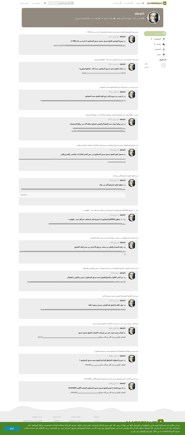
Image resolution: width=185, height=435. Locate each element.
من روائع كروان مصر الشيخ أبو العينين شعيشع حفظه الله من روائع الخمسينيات (110, 115)
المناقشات (56, 421)
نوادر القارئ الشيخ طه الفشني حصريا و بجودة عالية (119, 296)
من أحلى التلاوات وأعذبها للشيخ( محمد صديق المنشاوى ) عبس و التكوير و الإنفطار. (109, 268)
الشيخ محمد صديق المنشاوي (32, 421)
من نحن (97, 421)
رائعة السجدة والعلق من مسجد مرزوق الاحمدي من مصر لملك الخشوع (113, 238)
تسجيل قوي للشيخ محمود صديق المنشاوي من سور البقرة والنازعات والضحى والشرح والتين (106, 145)
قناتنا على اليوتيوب (74, 421)
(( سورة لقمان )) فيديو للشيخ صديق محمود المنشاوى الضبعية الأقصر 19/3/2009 (110, 379)
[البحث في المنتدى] (62, 3)
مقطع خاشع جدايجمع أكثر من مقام (124, 176)
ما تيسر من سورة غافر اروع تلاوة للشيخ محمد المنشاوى (117, 87)
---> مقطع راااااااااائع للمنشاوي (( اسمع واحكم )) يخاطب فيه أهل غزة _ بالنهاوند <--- (108, 210)
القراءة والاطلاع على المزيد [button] (141, 431)
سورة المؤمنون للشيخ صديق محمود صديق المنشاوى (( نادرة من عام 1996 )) (111, 32)
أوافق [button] (12, 428)
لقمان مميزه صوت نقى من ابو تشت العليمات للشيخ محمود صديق (114, 324)
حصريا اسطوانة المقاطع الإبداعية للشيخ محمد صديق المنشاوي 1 (114, 351)
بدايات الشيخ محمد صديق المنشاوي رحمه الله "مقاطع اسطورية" (115, 60)
